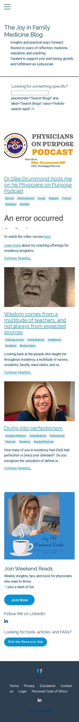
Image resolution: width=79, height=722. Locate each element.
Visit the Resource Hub (25, 642)
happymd (53, 198)
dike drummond (25, 198)
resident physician (44, 441)
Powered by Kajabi (39, 711)
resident (24, 204)
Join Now (19, 600)
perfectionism (57, 436)
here (47, 237)
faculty (41, 198)
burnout (9, 198)
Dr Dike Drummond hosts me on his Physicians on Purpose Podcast (38, 185)
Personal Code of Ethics (49, 691)
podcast (66, 198)
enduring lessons (14, 340)
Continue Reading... (18, 258)
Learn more (12, 245)
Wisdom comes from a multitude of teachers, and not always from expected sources (35, 323)
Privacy (29, 686)
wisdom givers (27, 345)
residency (10, 204)
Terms (14, 686)
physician (10, 441)
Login (22, 691)
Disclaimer (48, 686)
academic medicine (15, 436)
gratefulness (54, 340)
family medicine (36, 340)
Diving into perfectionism (33, 428)
